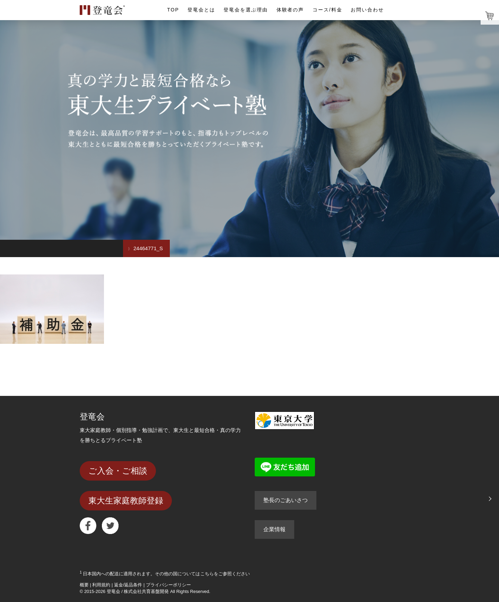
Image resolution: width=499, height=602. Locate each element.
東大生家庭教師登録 (125, 500)
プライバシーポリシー (168, 584)
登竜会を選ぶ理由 (246, 9)
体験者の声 (290, 9)
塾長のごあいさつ (285, 500)
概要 (84, 584)
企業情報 (274, 529)
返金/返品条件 (128, 584)
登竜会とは (201, 9)
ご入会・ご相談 (117, 470)
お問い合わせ (367, 9)
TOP (173, 9)
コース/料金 (327, 9)
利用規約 (101, 584)
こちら (207, 573)
